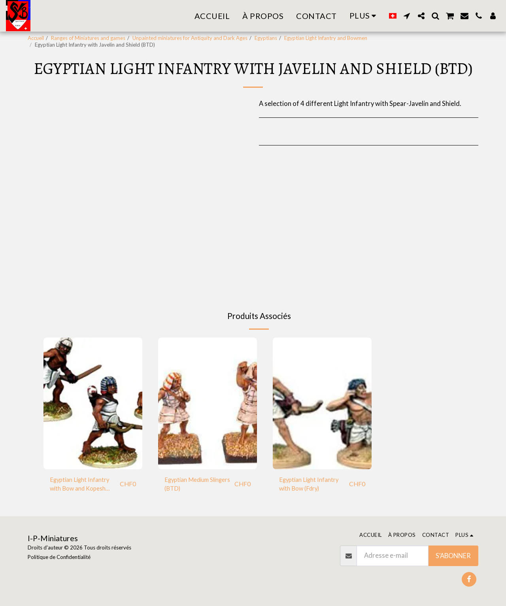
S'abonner (453, 556)
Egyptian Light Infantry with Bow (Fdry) (312, 485)
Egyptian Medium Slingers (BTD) (189, 485)
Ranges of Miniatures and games (88, 38)
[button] (406, 16)
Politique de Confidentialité (59, 557)
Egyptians (266, 38)
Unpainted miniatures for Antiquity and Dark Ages (189, 38)
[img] (92, 403)
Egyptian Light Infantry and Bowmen (325, 38)
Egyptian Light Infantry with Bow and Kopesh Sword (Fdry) (83, 485)
